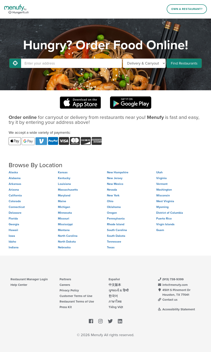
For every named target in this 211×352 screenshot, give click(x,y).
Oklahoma (114, 207)
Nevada (112, 189)
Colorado (15, 201)
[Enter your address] (71, 63)
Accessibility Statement (176, 309)
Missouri (63, 218)
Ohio (110, 201)
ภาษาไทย (115, 301)
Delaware (15, 213)
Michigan (64, 207)
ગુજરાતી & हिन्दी (119, 290)
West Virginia (165, 201)
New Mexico (115, 184)
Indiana (14, 247)
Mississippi (65, 224)
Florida (13, 218)
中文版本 (115, 285)
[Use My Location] (15, 63)
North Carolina (67, 236)
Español (114, 279)
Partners (65, 279)
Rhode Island (115, 224)
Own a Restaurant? (187, 9)
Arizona (14, 189)
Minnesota (65, 213)
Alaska (13, 172)
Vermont (162, 184)
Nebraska (64, 247)
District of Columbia (169, 213)
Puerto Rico (164, 218)
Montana (64, 230)
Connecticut (17, 207)
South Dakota (116, 236)
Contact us (167, 300)
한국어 (113, 296)
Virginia (161, 178)
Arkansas (15, 184)
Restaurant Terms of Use (77, 301)
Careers (65, 285)
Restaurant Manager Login (29, 279)
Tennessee (114, 241)
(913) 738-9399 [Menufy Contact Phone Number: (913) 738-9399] (171, 279)
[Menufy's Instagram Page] (100, 321)
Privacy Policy (69, 290)
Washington (164, 189)
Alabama (15, 178)
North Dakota (67, 241)
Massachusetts (68, 189)
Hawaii (13, 230)
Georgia (14, 224)
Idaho (12, 241)
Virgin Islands (165, 224)
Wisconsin (163, 195)
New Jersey (114, 178)
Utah (159, 172)
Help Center (19, 285)
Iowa (12, 236)
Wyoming (162, 207)
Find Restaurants (184, 63)
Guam (160, 230)
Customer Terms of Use (76, 296)
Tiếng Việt (116, 307)
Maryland (64, 195)
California (15, 195)
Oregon (112, 213)
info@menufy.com (173, 285)
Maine (62, 201)
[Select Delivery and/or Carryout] (144, 63)
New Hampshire (117, 172)
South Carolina (117, 230)
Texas (111, 247)
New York (113, 195)
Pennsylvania (116, 218)
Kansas (63, 172)
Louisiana (64, 184)
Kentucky (64, 178)
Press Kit (66, 307)
